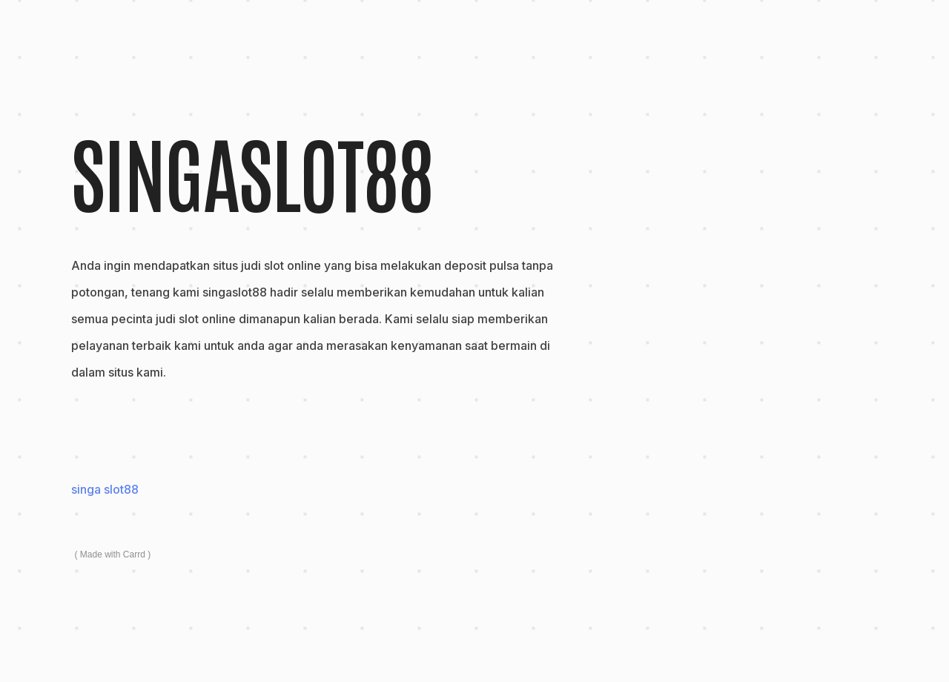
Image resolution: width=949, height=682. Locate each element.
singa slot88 (105, 489)
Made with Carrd (112, 554)
